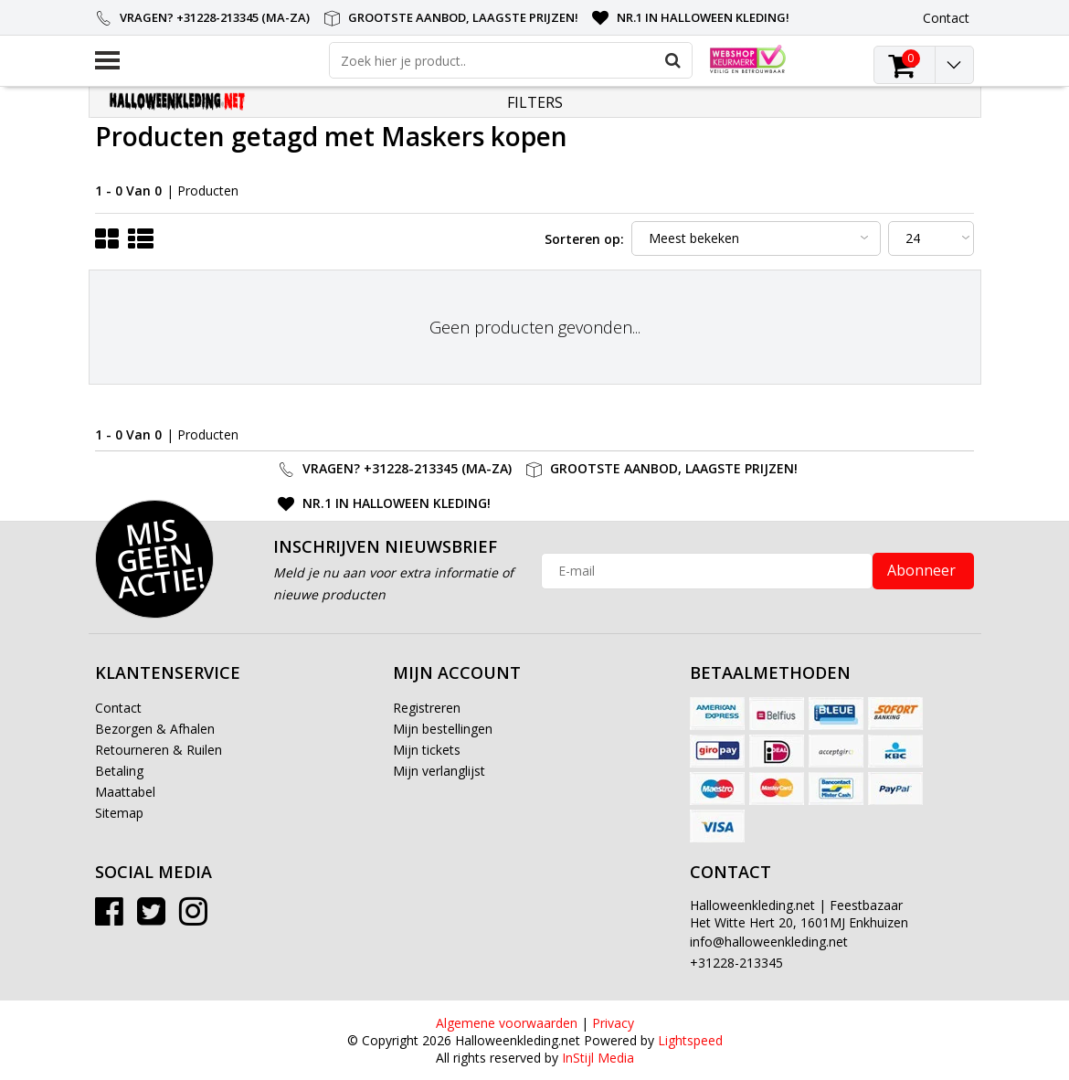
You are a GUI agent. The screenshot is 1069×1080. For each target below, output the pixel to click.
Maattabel (125, 791)
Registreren (426, 707)
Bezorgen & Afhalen (155, 728)
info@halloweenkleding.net (769, 941)
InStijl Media (598, 1057)
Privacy (613, 1023)
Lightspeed (690, 1040)
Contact (118, 707)
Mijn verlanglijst (439, 770)
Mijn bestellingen (442, 728)
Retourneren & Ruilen (158, 749)
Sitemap (119, 812)
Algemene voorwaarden (506, 1023)
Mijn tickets (426, 749)
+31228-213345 (736, 962)
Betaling (119, 770)
